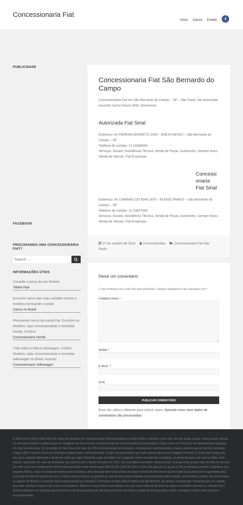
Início (184, 19)
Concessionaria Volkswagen (33, 364)
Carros (197, 19)
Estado (212, 19)
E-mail (104, 366)
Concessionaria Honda (29, 337)
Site (101, 382)
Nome (103, 350)
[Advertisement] (121, 44)
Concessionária (154, 243)
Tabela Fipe (21, 287)
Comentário (109, 298)
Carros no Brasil (24, 309)
